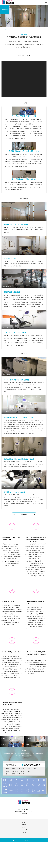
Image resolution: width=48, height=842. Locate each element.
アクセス (24, 832)
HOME (24, 822)
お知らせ (24, 827)
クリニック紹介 (24, 829)
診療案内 (24, 824)
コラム (24, 834)
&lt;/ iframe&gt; (24, 79)
